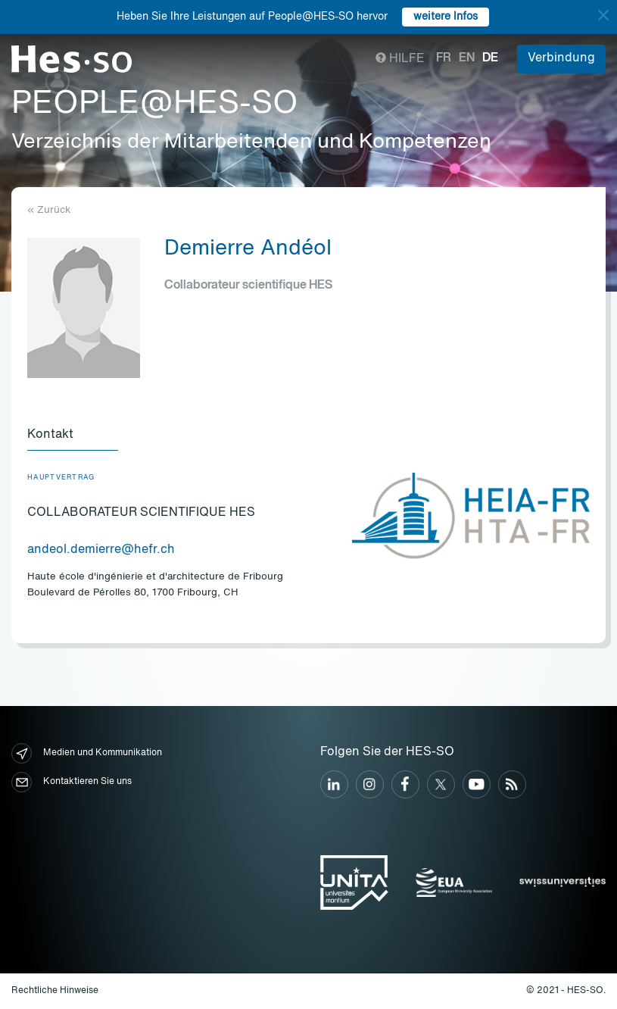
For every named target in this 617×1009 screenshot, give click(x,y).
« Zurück (48, 210)
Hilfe (400, 59)
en (467, 58)
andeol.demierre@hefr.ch (101, 550)
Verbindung (561, 58)
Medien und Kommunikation (86, 753)
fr (443, 58)
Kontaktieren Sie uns (71, 782)
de (490, 58)
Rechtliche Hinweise (54, 990)
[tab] (72, 435)
